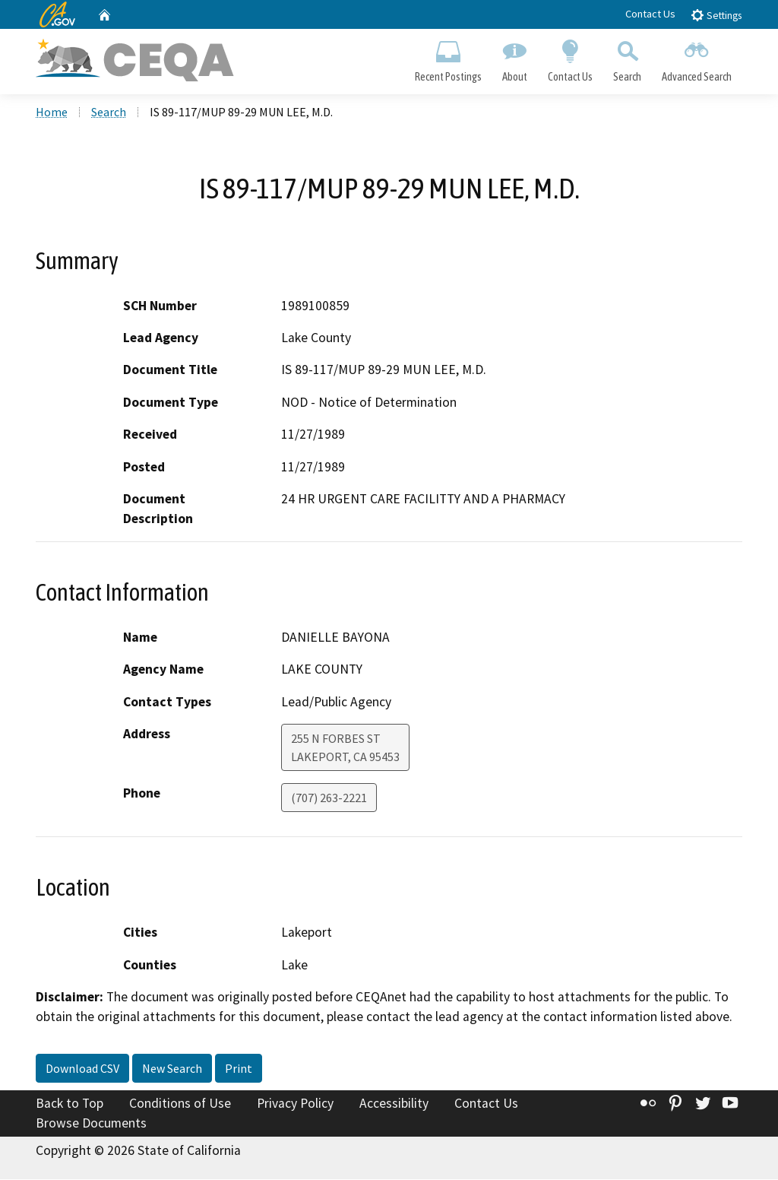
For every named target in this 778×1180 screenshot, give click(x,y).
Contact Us (650, 14)
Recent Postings (448, 58)
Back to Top (69, 1104)
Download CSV (82, 1069)
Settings (716, 15)
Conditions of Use (180, 1104)
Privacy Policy (295, 1104)
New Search (172, 1069)
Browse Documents (91, 1123)
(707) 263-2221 (329, 799)
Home (52, 113)
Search (627, 58)
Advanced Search (697, 58)
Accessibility (394, 1104)
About (514, 58)
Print (238, 1069)
